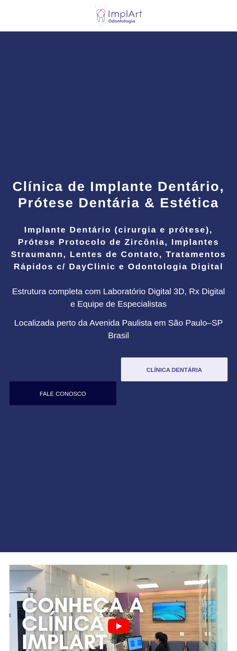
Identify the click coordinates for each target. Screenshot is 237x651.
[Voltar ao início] (118, 15)
